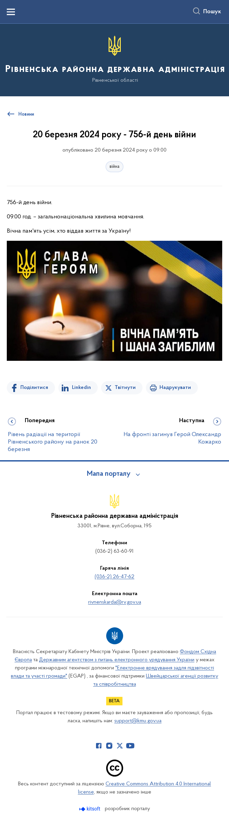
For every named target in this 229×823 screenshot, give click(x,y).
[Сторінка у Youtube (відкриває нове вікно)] (130, 746)
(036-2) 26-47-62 (114, 577)
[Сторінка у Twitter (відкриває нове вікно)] (120, 746)
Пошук (212, 12)
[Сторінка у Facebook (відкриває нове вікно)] (99, 746)
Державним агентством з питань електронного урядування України (116, 660)
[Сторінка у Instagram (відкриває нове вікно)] (109, 746)
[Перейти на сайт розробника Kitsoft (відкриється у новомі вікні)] (90, 808)
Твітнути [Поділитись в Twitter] (125, 387)
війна (114, 166)
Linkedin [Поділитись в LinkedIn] (81, 387)
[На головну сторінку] (114, 59)
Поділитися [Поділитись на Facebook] (34, 387)
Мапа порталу (109, 474)
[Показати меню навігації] (11, 12)
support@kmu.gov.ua (137, 721)
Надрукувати (175, 387)
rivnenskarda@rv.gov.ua (114, 602)
